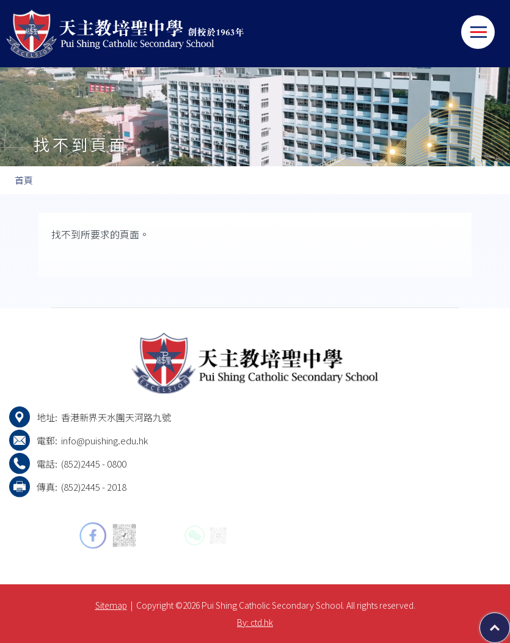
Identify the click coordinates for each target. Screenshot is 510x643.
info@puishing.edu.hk (104, 440)
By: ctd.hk (255, 622)
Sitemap (111, 605)
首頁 (24, 180)
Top (509, 621)
